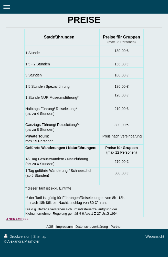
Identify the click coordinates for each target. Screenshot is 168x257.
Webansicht (154, 236)
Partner (116, 227)
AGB (49, 227)
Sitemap (39, 236)
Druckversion (17, 236)
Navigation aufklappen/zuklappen (84, 6)
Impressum (64, 227)
